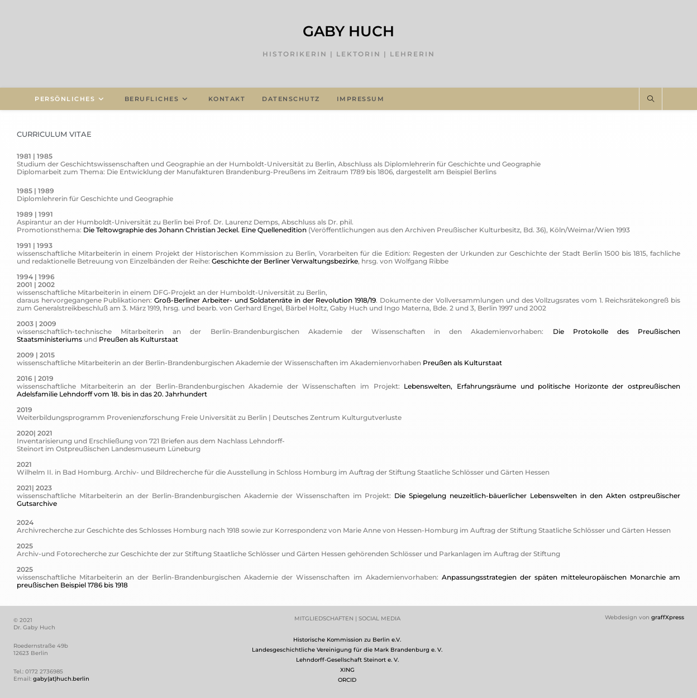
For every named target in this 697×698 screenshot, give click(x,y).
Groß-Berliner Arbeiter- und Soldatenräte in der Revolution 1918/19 (265, 300)
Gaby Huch (348, 31)
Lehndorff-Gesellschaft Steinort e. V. (347, 659)
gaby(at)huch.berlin (61, 678)
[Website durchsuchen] (650, 99)
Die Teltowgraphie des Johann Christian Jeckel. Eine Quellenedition (195, 230)
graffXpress (667, 617)
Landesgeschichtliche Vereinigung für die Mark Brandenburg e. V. (347, 649)
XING (347, 669)
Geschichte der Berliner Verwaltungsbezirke (285, 261)
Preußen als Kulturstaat (138, 339)
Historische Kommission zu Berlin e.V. (347, 639)
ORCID (347, 679)
